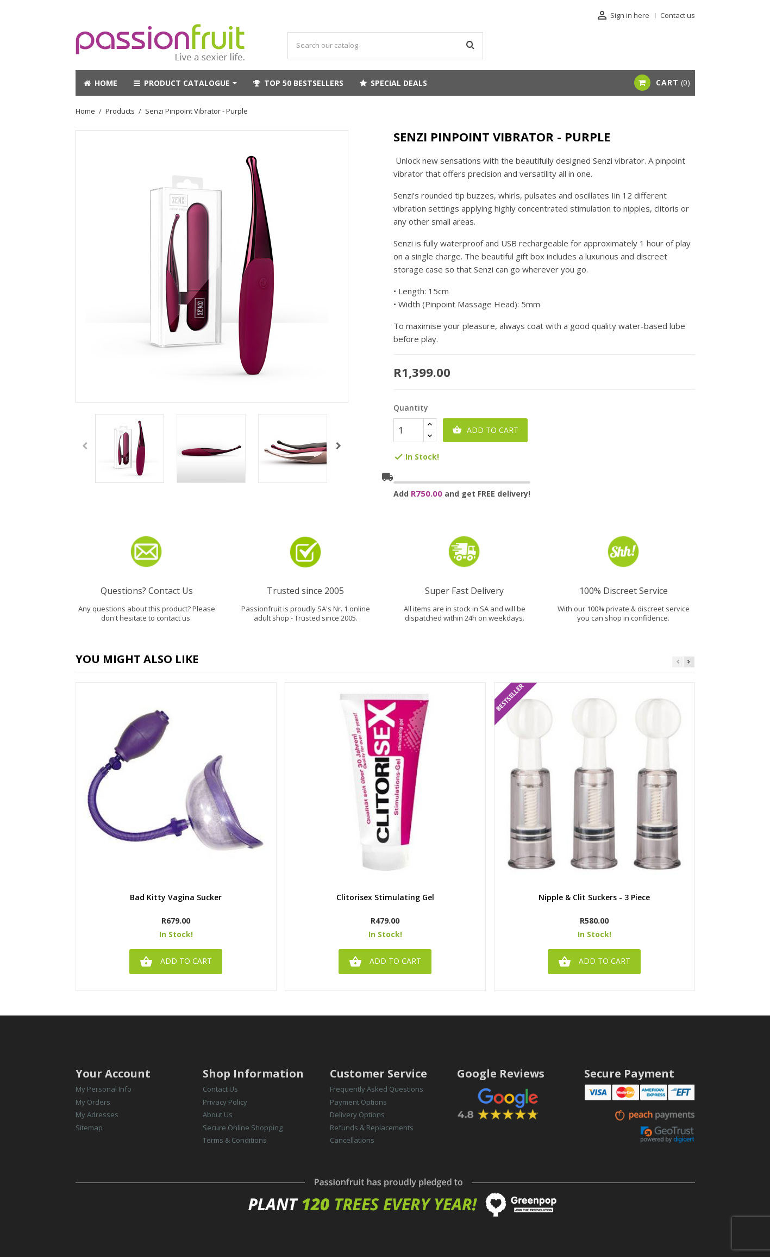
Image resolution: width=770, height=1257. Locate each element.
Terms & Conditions (235, 1140)
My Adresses (97, 1114)
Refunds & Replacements (372, 1127)
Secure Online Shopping (243, 1127)
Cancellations (352, 1140)
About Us (218, 1114)
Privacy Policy (225, 1102)
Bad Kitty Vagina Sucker (176, 897)
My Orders (93, 1102)
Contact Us (220, 1089)
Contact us (677, 15)
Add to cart (485, 430)
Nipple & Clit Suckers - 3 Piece (594, 897)
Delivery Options (357, 1114)
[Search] (385, 45)
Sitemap (89, 1127)
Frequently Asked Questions (376, 1089)
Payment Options (358, 1102)
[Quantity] (408, 430)
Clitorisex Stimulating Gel (385, 897)
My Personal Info (104, 1089)
